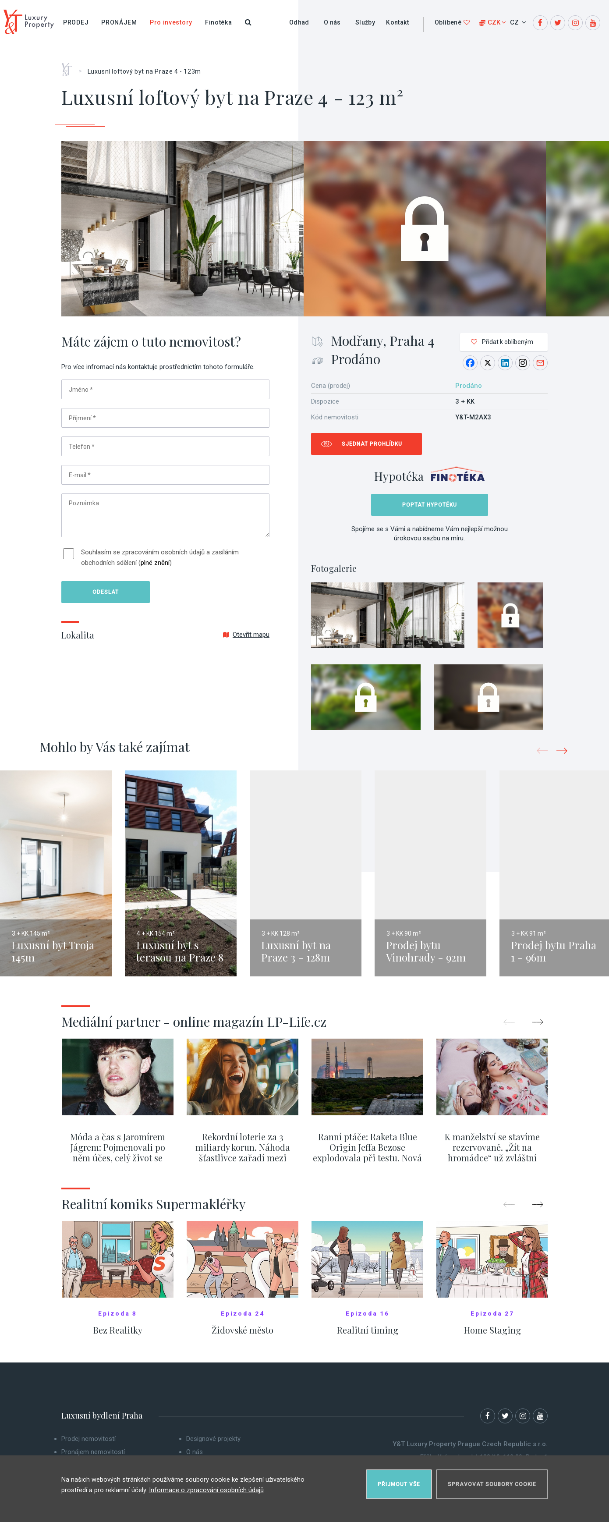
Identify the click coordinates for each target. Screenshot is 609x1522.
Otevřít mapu (246, 635)
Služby (365, 22)
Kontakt (397, 22)
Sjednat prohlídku (372, 444)
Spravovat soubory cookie (492, 1481)
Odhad (299, 22)
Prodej (76, 22)
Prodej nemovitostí (88, 1444)
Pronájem (119, 22)
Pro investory (171, 22)
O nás (332, 22)
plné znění (155, 563)
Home (69, 66)
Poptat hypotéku (429, 505)
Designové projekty (213, 1444)
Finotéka (218, 22)
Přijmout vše (399, 1481)
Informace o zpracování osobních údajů (206, 1486)
